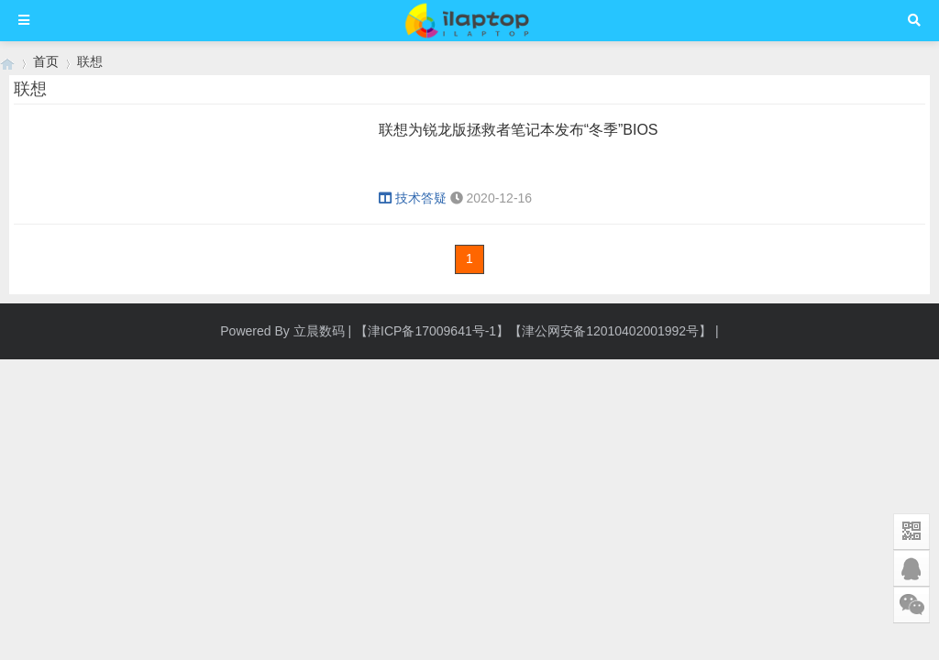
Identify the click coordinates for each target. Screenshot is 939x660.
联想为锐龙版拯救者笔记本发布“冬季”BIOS (518, 130)
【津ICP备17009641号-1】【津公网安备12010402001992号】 (533, 331)
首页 (46, 61)
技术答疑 (413, 198)
